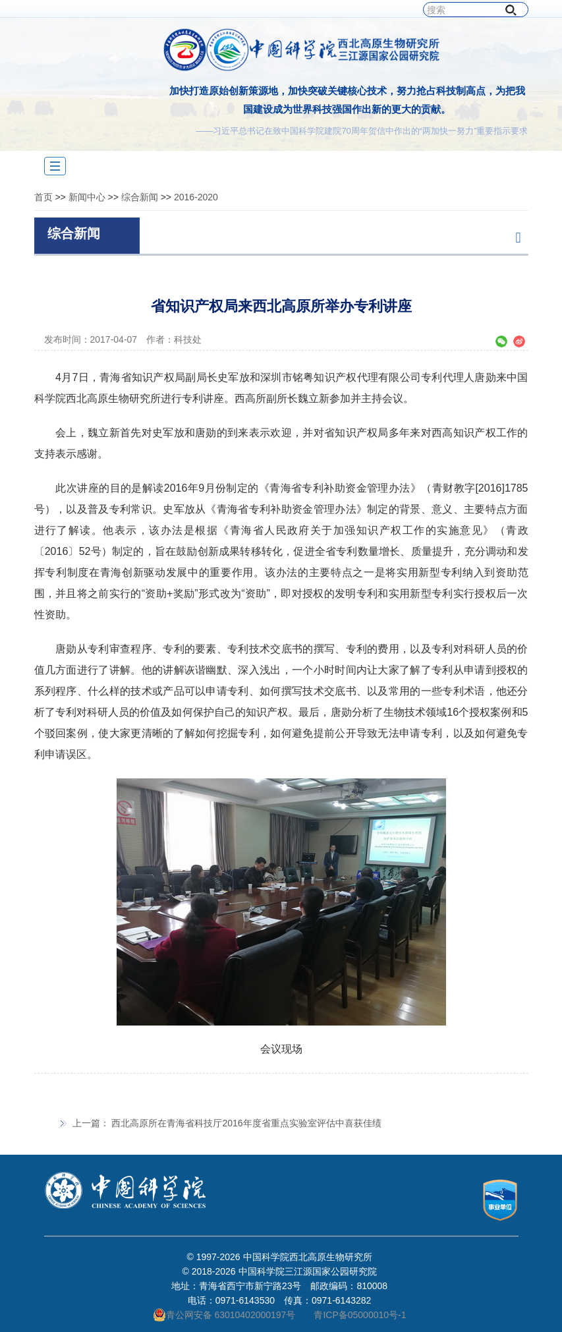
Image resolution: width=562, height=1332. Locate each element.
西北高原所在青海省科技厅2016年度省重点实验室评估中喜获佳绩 (246, 1123)
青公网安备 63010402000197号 (224, 1314)
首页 (43, 197)
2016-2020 (196, 197)
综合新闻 (139, 197)
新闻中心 (87, 197)
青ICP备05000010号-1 (360, 1315)
